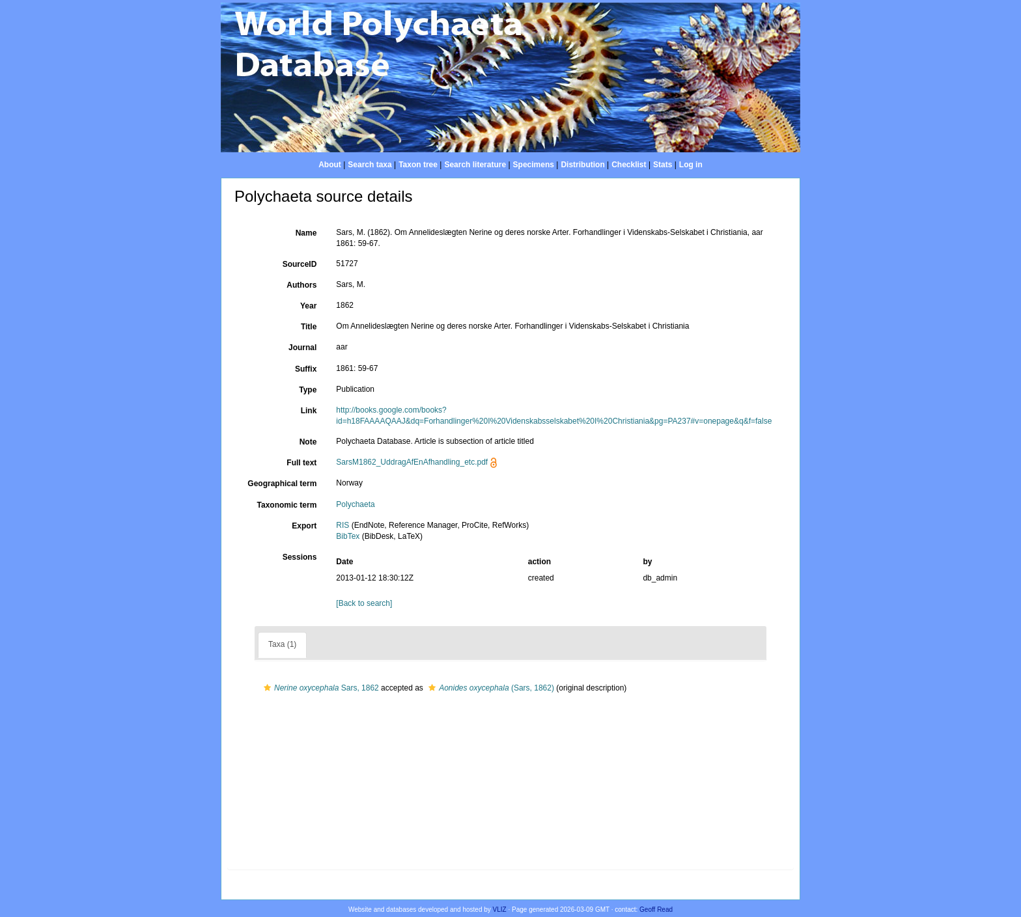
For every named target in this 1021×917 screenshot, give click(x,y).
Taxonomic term (287, 505)
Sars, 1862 (319, 687)
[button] (267, 688)
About (329, 164)
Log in (691, 164)
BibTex (347, 536)
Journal (302, 347)
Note (308, 441)
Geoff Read (656, 909)
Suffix (305, 369)
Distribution (582, 164)
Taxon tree (418, 164)
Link (309, 410)
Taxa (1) (282, 644)
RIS (342, 525)
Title (308, 326)
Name (306, 233)
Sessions (300, 557)
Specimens (533, 164)
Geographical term (281, 483)
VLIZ (500, 909)
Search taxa (369, 164)
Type (307, 389)
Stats (662, 164)
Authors (301, 285)
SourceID (300, 264)
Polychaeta (355, 504)
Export (304, 525)
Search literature (475, 164)
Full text (301, 462)
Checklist (628, 164)
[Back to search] (364, 603)
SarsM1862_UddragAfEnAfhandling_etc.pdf (412, 462)
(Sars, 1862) (489, 687)
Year (308, 305)
